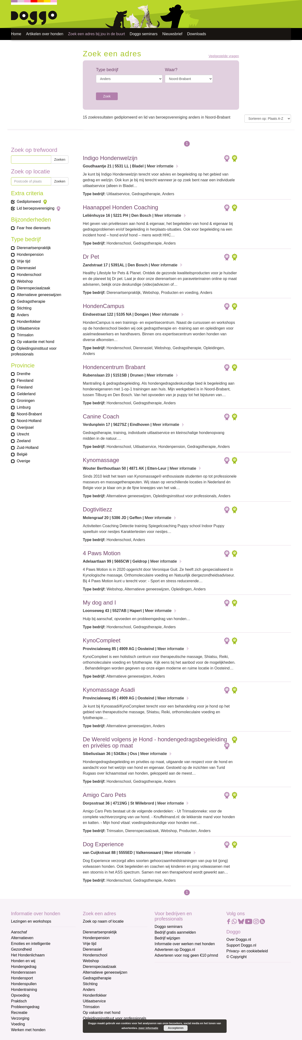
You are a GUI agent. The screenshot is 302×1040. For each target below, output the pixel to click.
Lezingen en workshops (31, 921)
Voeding (18, 1024)
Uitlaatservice (94, 1001)
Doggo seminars (144, 34)
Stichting (90, 984)
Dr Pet (91, 256)
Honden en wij (23, 961)
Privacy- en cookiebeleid (247, 951)
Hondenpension (96, 938)
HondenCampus (103, 306)
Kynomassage (101, 460)
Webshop (91, 961)
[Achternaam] (189, 1007)
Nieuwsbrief (172, 34)
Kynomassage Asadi (109, 689)
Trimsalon (91, 1007)
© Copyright (236, 957)
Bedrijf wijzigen (167, 938)
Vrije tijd (89, 944)
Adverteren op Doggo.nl (175, 950)
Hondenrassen (23, 972)
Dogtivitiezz (97, 509)
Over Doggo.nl (238, 939)
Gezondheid (21, 949)
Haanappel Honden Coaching (120, 207)
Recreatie (19, 1013)
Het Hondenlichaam (28, 955)
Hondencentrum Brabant (114, 367)
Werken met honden (28, 1030)
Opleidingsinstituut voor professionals (114, 1018)
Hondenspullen (24, 984)
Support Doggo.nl (241, 945)
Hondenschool (95, 955)
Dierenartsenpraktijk (100, 932)
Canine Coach (101, 416)
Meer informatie (160, 166)
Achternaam (165, 1000)
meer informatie (148, 1028)
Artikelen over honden (44, 34)
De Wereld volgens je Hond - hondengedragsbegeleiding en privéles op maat (155, 742)
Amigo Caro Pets (104, 795)
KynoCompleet (101, 640)
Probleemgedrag (25, 1007)
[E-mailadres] (189, 975)
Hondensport (22, 978)
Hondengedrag (23, 967)
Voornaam (163, 984)
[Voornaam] (189, 991)
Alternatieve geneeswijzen (105, 972)
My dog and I (99, 602)
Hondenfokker (95, 995)
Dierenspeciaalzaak (99, 967)
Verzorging (20, 1018)
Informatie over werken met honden (185, 944)
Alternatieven (22, 938)
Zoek (107, 96)
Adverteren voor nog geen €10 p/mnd (186, 955)
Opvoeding (20, 995)
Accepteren (176, 1028)
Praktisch (19, 1001)
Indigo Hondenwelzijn (110, 158)
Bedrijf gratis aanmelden (175, 932)
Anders (89, 990)
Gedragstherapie (97, 978)
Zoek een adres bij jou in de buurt (96, 34)
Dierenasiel (92, 949)
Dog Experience (103, 844)
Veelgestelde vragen (224, 56)
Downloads (196, 34)
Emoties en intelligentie (30, 944)
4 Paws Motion (101, 553)
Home (16, 34)
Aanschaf (19, 932)
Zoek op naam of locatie (103, 921)
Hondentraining (24, 990)
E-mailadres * (166, 968)
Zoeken (59, 159)
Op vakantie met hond (101, 1013)
